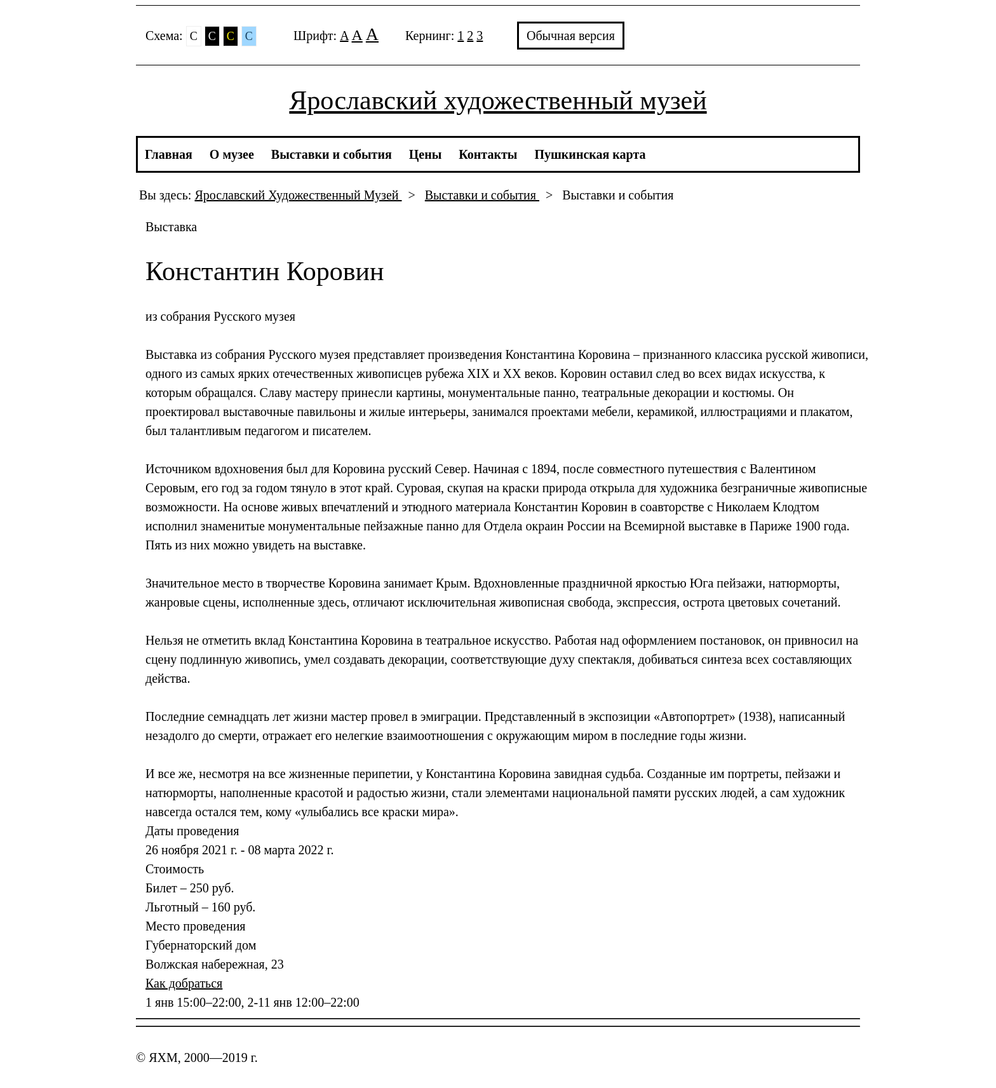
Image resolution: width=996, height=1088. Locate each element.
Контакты (488, 154)
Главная (168, 154)
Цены (425, 154)
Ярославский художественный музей (497, 100)
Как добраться (183, 983)
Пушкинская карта (589, 154)
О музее (232, 154)
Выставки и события (331, 154)
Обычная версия (571, 36)
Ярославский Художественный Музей (297, 195)
